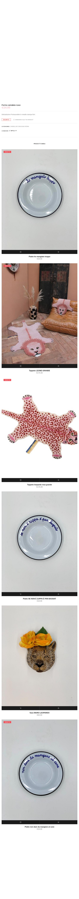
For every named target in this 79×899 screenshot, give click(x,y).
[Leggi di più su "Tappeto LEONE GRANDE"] (21, 405)
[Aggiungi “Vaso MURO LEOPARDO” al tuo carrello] (21, 747)
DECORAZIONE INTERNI (22, 165)
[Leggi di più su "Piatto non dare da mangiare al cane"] (21, 861)
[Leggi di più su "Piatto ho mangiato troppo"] (21, 291)
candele (12, 165)
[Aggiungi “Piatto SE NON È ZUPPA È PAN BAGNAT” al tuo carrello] (21, 633)
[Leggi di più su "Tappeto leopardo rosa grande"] (21, 519)
